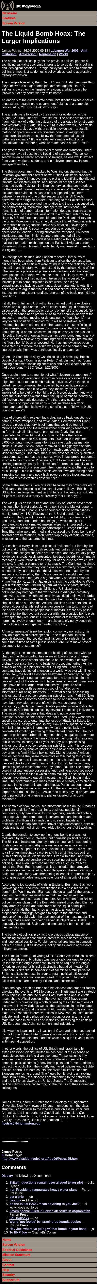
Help (5, 1270)
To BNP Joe (18, 1232)
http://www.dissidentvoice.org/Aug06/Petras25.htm (40, 1158)
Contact (8, 1265)
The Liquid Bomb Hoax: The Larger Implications (44, 37)
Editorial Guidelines (17, 1250)
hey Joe (15, 1200)
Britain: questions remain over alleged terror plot (46, 1182)
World (63, 54)
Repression (47, 54)
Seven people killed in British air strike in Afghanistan (49, 1211)
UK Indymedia (28, 6)
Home (6, 1239)
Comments (14, 1167)
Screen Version (13, 23)
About (6, 1259)
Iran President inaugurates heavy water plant (43, 1189)
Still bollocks (19, 1218)
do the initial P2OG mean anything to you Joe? (44, 1204)
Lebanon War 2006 (64, 50)
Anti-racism (28, 54)
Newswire (9, 13)
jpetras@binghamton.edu (21, 1123)
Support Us (10, 1280)
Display (7, 1175)
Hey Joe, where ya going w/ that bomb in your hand (48, 1229)
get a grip (16, 1196)
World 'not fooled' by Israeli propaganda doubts (45, 1221)
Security (8, 1274)
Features (9, 18)
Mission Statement (16, 1254)
